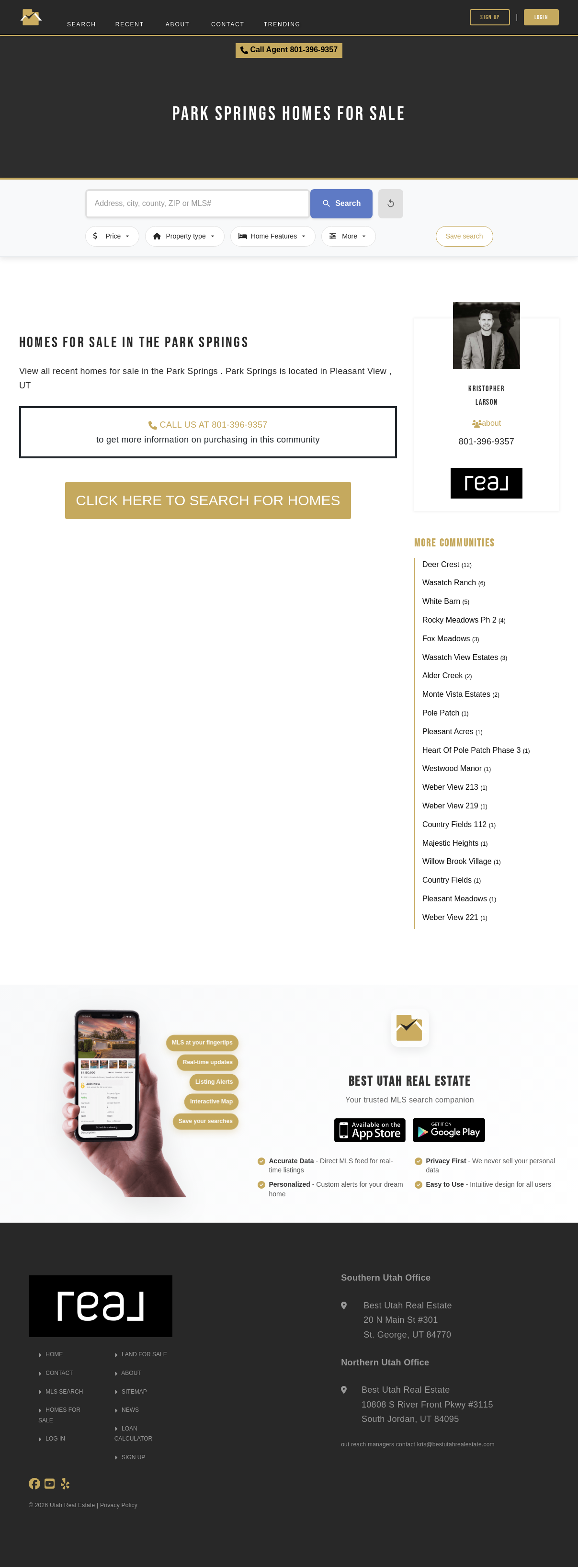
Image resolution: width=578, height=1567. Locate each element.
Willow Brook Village (461, 861)
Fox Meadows (450, 639)
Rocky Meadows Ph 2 (464, 620)
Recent (129, 24)
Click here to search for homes (208, 500)
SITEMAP (130, 1391)
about (486, 423)
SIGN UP (130, 1457)
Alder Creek (447, 675)
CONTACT (55, 1373)
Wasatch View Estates (464, 657)
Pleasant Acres (452, 731)
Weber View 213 (454, 787)
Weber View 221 (454, 917)
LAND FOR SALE (140, 1354)
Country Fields (451, 880)
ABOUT (127, 1373)
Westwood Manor (456, 768)
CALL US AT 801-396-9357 (207, 425)
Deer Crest (447, 564)
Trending (282, 24)
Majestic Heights (455, 843)
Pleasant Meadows (459, 899)
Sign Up (489, 17)
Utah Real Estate (72, 1505)
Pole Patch (445, 713)
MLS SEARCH (60, 1391)
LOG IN (51, 1438)
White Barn (445, 601)
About (178, 24)
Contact (228, 24)
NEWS (126, 1410)
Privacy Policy (118, 1505)
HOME (50, 1354)
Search (81, 24)
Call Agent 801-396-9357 (289, 49)
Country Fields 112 (459, 824)
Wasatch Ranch (453, 583)
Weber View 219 (454, 806)
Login (541, 17)
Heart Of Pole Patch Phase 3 (476, 750)
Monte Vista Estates (460, 694)
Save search (464, 236)
